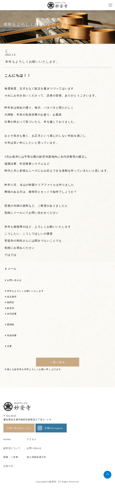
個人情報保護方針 (36, 457)
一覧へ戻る (57, 362)
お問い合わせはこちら (19, 428)
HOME (7, 439)
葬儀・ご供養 (10, 457)
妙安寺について (12, 448)
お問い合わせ (34, 448)
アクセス (32, 439)
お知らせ (8, 466)
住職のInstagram (54, 428)
